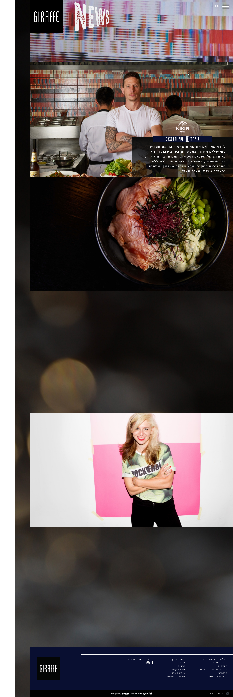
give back (163, 659)
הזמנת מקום (204, 662)
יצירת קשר (163, 669)
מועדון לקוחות (203, 676)
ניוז (167, 662)
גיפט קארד (163, 673)
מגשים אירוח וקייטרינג (197, 669)
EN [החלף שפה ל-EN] (202, 6)
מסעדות (207, 666)
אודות (166, 666)
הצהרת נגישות (161, 676)
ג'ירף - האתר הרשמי (126, 659)
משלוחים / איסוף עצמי (198, 659)
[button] (211, 6)
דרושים (207, 673)
